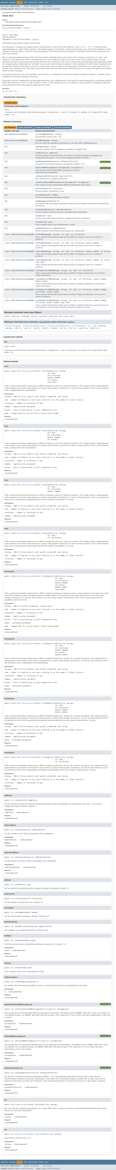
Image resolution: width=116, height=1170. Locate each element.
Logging (26, 28)
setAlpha (39, 147)
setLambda (39, 195)
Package (12, 2)
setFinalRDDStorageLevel (46, 167)
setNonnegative (42, 201)
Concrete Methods (62, 127)
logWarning (82, 328)
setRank (38, 216)
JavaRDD (42, 134)
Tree (25, 2)
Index (41, 2)
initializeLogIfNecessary (34, 326)
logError (18, 328)
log (94, 326)
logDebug (102, 326)
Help (46, 2)
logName (53, 328)
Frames (26, 6)
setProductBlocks (43, 209)
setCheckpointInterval (45, 161)
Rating (50, 134)
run (36, 134)
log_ (89, 326)
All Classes (47, 6)
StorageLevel (64, 167)
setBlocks (39, 153)
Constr (23, 9)
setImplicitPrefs (43, 176)
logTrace (62, 328)
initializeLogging (12, 326)
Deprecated (33, 2)
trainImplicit (41, 270)
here (109, 74)
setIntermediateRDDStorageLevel (49, 182)
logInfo (36, 328)
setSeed (38, 222)
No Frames (35, 6)
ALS (6, 109)
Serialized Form (9, 91)
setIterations (41, 188)
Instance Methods (43, 127)
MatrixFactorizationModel (16, 134)
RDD (40, 140)
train (37, 234)
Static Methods (25, 127)
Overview (4, 2)
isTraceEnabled (79, 326)
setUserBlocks (41, 228)
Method (30, 9)
